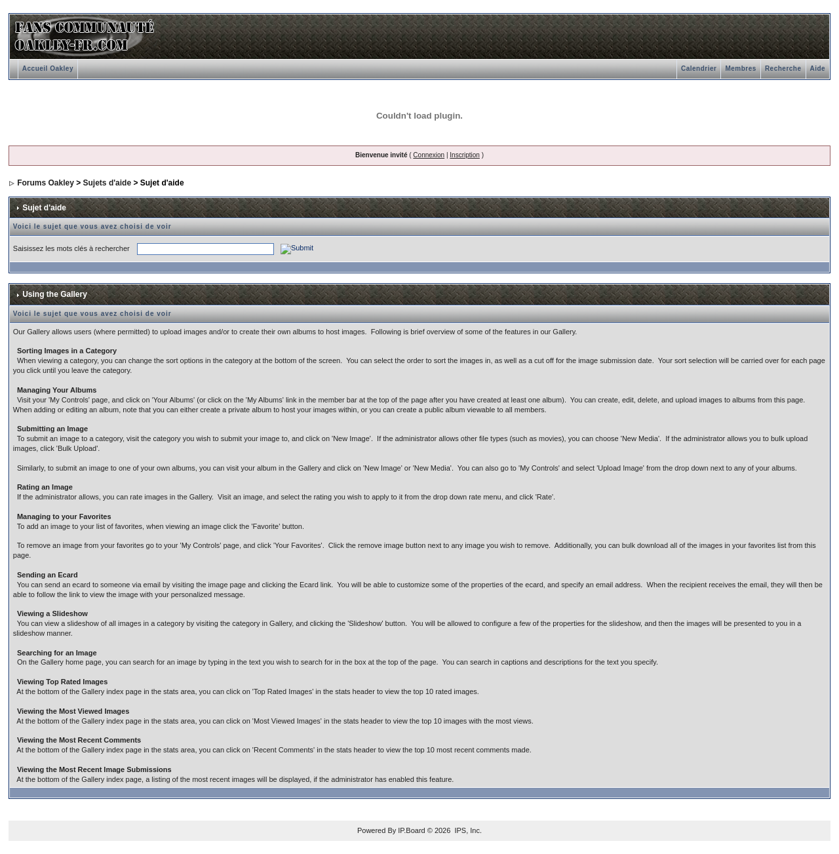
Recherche (783, 68)
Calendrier (698, 68)
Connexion (428, 155)
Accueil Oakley (47, 68)
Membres (740, 68)
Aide (818, 68)
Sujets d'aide (107, 182)
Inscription (465, 155)
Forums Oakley (45, 182)
